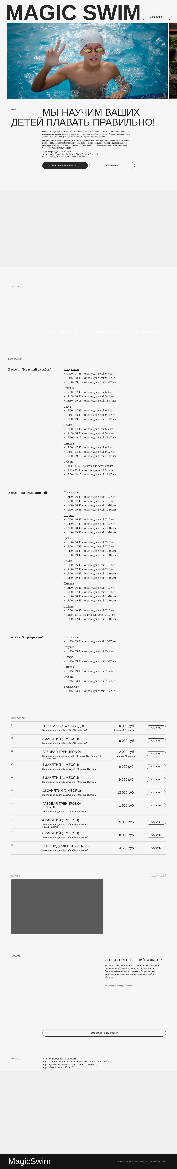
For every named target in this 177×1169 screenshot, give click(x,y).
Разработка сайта (158, 1161)
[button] (156, 17)
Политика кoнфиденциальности (132, 1161)
